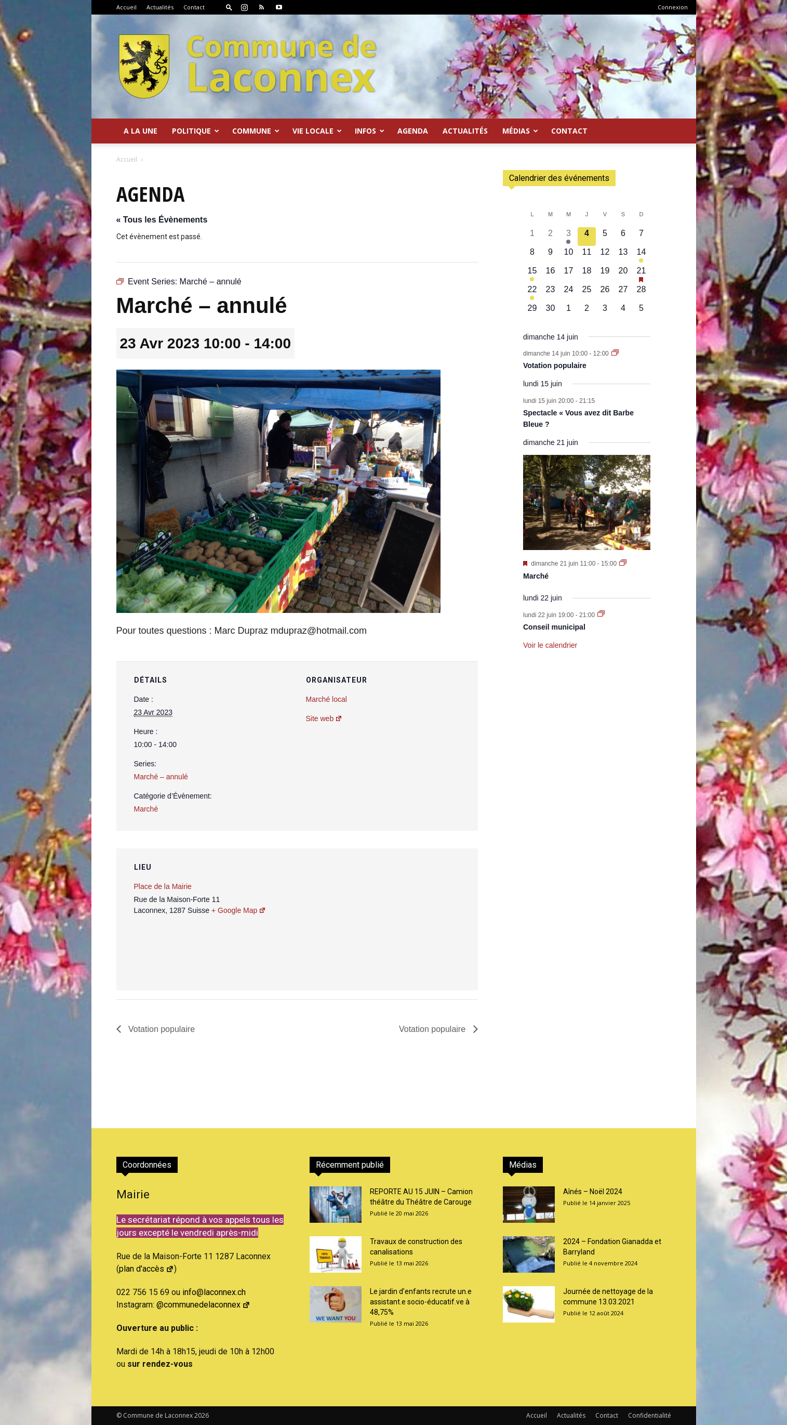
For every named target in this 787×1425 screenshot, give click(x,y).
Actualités (160, 7)
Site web (324, 718)
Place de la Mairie (163, 886)
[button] (229, 7)
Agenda (412, 131)
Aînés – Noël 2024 (592, 1191)
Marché (146, 809)
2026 (201, 1415)
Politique (195, 131)
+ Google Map (238, 910)
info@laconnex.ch (214, 1292)
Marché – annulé (161, 777)
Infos (369, 131)
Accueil (126, 7)
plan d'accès (146, 1269)
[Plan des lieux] (414, 920)
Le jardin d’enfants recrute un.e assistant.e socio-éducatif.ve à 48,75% (421, 1301)
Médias (520, 131)
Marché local (326, 699)
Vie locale (317, 131)
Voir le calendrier (550, 645)
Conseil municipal (554, 627)
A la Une (140, 131)
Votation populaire (160, 1029)
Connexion (673, 7)
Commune (255, 131)
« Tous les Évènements (162, 219)
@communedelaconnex (203, 1305)
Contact (194, 7)
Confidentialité (649, 1415)
